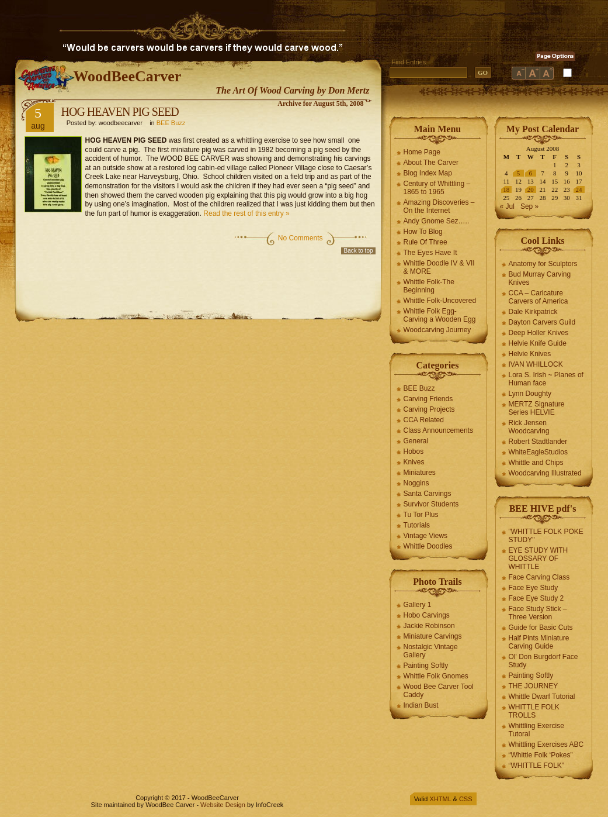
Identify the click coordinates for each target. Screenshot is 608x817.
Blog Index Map (428, 173)
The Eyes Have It (430, 253)
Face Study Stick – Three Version (538, 613)
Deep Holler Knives (539, 333)
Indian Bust (421, 705)
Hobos (414, 451)
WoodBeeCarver (128, 76)
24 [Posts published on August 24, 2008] (579, 189)
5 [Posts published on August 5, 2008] (518, 173)
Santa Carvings (427, 493)
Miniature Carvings (433, 636)
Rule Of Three (425, 242)
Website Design (222, 804)
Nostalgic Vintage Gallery (431, 651)
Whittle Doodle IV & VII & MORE (439, 267)
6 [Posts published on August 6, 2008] (531, 173)
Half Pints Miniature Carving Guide (539, 642)
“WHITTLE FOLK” (536, 765)
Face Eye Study (533, 588)
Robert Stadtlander (538, 441)
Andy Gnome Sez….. (437, 221)
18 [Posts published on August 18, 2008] (506, 189)
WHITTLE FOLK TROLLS (534, 711)
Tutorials (417, 525)
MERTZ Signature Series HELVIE (537, 408)
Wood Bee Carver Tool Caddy (439, 690)
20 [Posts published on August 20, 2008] (530, 189)
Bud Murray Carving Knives (540, 278)
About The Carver (431, 162)
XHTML (440, 798)
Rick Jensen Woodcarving (529, 427)
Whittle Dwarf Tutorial (542, 696)
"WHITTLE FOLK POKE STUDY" (546, 536)
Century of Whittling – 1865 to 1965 (437, 188)
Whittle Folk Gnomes (436, 676)
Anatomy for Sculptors (543, 264)
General (416, 441)
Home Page (422, 152)
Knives (414, 462)
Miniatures (420, 472)
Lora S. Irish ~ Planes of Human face (546, 379)
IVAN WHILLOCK (536, 364)
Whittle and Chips (536, 463)
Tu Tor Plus (421, 515)
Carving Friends (428, 399)
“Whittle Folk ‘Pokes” (541, 755)
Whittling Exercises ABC (546, 744)
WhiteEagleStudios (538, 452)
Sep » (529, 206)
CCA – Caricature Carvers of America (538, 297)
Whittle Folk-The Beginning (429, 286)
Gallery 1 (418, 605)
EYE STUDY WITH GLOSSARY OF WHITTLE (538, 558)
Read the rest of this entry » (246, 213)
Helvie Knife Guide (538, 343)
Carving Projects (429, 409)
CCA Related (424, 420)
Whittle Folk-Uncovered (440, 301)
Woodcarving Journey (437, 330)
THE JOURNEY (533, 686)
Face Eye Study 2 (536, 598)
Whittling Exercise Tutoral (536, 730)
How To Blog (423, 231)
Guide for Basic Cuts (541, 627)
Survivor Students (431, 504)
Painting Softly (426, 665)
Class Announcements (438, 430)
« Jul (507, 206)
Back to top (358, 250)
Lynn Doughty (530, 393)
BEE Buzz (171, 122)
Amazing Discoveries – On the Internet (439, 206)
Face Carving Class (539, 577)
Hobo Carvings (427, 615)
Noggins (416, 483)
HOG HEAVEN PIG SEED (120, 111)
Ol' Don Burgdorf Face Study (543, 661)
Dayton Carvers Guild (542, 322)
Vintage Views (426, 536)
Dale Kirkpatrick (533, 312)
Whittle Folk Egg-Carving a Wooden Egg (440, 315)
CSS (465, 798)
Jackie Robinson (429, 626)
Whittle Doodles (428, 546)
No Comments (300, 238)
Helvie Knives (530, 354)
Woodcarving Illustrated (545, 473)
